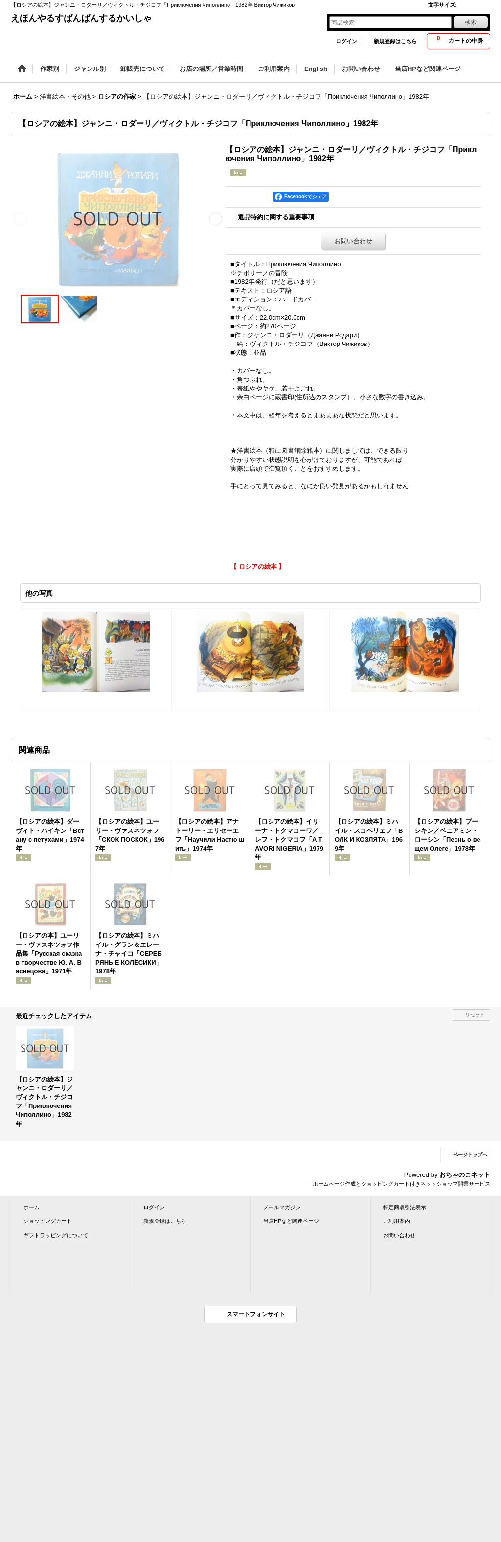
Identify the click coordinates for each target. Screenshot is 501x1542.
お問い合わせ (353, 241)
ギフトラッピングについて (55, 1235)
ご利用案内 (396, 1221)
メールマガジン (282, 1207)
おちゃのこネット (464, 1174)
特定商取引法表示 (404, 1207)
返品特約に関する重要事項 (276, 217)
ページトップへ (470, 1154)
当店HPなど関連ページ (291, 1221)
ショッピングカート (47, 1221)
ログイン (346, 41)
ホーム (31, 1207)
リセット (475, 1014)
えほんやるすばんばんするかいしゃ (81, 18)
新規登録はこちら (395, 41)
